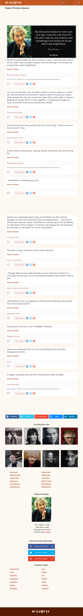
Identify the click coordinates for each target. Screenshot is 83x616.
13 (11, 84)
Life (43, 575)
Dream (9, 260)
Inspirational (14, 569)
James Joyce (14, 481)
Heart (20, 112)
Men (13, 314)
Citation (48, 532)
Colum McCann (15, 487)
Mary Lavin (13, 472)
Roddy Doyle (46, 475)
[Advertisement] (41, 16)
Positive (12, 585)
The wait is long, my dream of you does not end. (30, 250)
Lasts (8, 384)
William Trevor (47, 481)
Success (44, 572)
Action (16, 237)
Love (43, 569)
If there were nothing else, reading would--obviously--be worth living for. (40, 152)
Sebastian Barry (15, 475)
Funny (12, 572)
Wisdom (44, 579)
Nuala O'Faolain (13, 69)
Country (9, 112)
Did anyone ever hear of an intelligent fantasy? (29, 326)
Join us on (41, 546)
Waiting (18, 260)
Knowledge (13, 588)
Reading (9, 163)
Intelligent (10, 336)
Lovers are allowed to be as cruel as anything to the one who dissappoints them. (36, 350)
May (12, 237)
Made (13, 384)
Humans (20, 138)
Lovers (9, 362)
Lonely (15, 112)
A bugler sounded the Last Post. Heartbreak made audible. (35, 374)
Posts (17, 384)
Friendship (13, 575)
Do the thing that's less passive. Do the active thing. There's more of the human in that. (40, 126)
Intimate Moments (17, 288)
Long (13, 260)
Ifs (23, 163)
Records (9, 75)
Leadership (13, 582)
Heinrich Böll (14, 478)
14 (11, 117)
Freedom (45, 585)
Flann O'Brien (46, 484)
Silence (26, 288)
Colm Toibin (46, 478)
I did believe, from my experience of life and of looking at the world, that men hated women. (39, 302)
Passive (9, 138)
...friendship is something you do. (23, 180)
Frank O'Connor (15, 484)
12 (11, 193)
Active (14, 138)
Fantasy (16, 336)
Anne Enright (46, 472)
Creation (15, 75)
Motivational (14, 579)
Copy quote (19, 84)
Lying (8, 288)
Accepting (22, 75)
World (18, 314)
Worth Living (17, 163)
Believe (9, 314)
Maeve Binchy (46, 487)
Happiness (45, 588)
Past (8, 237)
